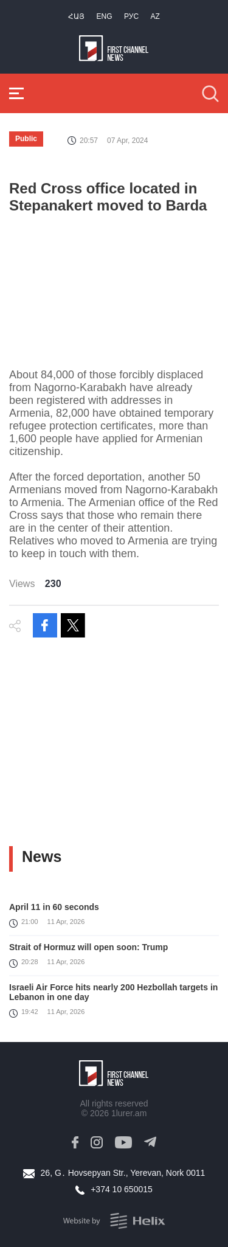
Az (155, 16)
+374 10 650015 (122, 1189)
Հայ (76, 16)
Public (26, 138)
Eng (104, 16)
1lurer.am (129, 1113)
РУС (131, 16)
